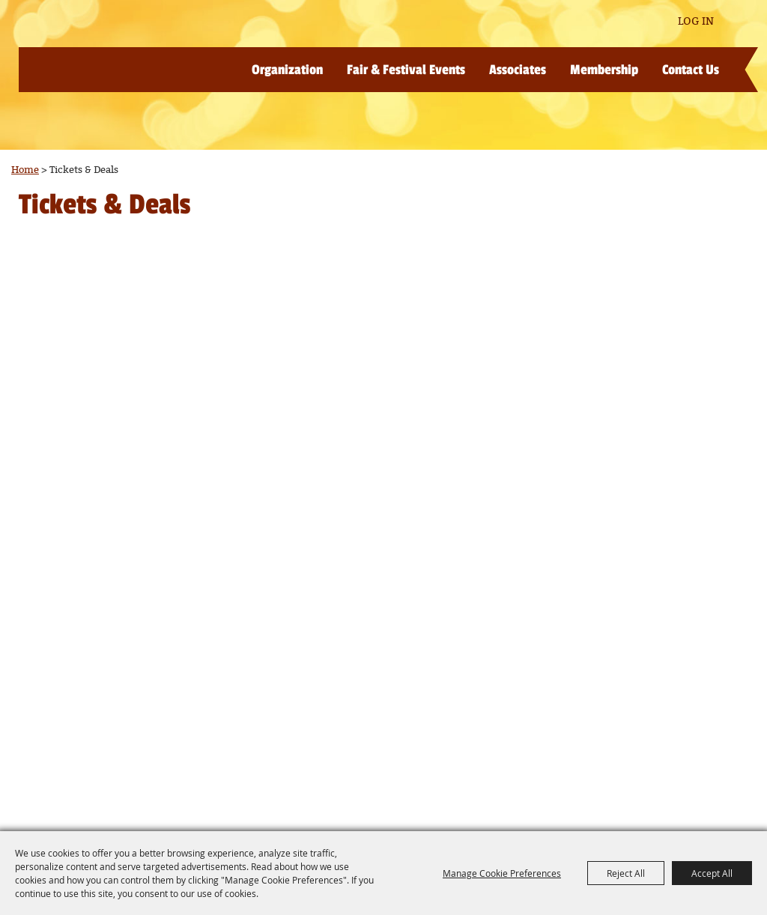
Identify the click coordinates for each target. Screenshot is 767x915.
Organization (287, 69)
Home (25, 170)
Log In (696, 22)
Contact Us (690, 69)
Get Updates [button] (643, 22)
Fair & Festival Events (406, 69)
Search (600, 21)
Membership (604, 69)
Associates (517, 69)
